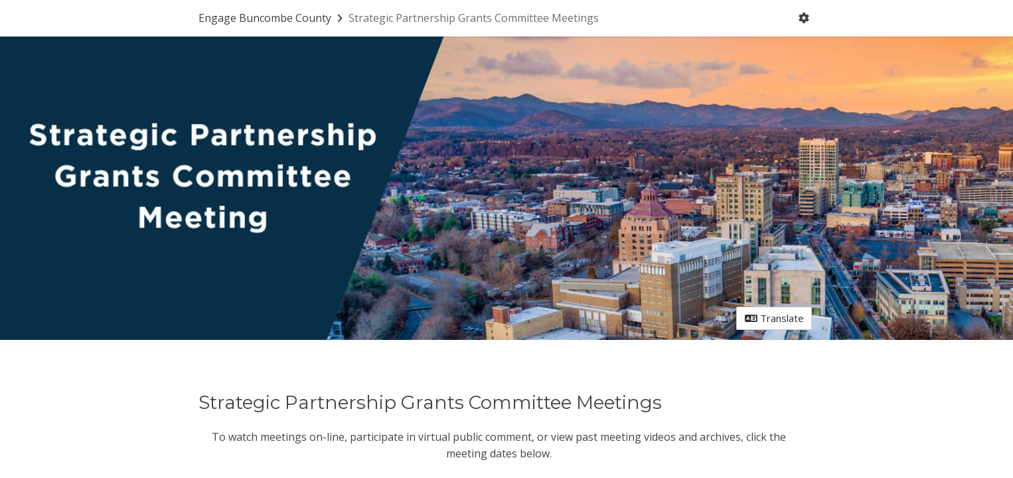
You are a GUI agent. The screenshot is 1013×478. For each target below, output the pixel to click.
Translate (774, 318)
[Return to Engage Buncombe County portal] (271, 18)
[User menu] (804, 18)
